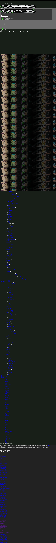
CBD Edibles (9, 192)
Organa (6, 350)
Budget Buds (8, 178)
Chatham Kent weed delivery (3, 448)
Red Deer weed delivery (3, 449)
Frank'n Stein (8, 285)
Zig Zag (6, 375)
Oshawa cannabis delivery (3, 396)
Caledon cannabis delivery (3, 408)
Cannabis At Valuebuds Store (3, 469)
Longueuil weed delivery (3, 429)
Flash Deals (10, 162)
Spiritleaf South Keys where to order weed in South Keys (7, 479)
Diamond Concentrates (11, 214)
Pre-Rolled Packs (8, 302)
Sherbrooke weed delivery (3, 432)
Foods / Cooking (11, 170)
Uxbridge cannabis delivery (3, 409)
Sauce (13, 141)
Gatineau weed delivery (3, 427)
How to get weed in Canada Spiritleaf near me (6, 475)
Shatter (5, 15)
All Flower (4, 9)
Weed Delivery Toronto (2, 392)
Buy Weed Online (2, 390)
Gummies (9, 158)
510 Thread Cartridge (7, 311)
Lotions (5, 17)
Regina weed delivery (2, 431)
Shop (2, 8)
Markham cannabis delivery (3, 420)
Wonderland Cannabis (3, 453)
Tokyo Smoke (1, 455)
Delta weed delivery (2, 447)
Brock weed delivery (2, 423)
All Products (8, 155)
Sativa (5, 359)
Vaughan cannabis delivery (3, 416)
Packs (8, 222)
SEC (9, 289)
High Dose (9, 288)
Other (13, 164)
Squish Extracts (14, 249)
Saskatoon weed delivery (3, 428)
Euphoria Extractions (10, 198)
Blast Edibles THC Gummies (11, 172)
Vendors (6, 374)
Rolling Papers (8, 304)
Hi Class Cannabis (2, 460)
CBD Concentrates (7, 317)
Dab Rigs (9, 150)
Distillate (10, 130)
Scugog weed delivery (3, 411)
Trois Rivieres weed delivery (3, 438)
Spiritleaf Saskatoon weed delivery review (5, 478)
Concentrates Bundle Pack (11, 205)
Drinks (7, 242)
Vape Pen (17, 129)
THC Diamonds (7, 367)
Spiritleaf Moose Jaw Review (3, 472)
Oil (8, 221)
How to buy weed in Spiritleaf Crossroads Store (6, 476)
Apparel (6, 313)
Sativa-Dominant (11, 156)
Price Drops (13, 131)
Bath (6, 309)
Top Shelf (10, 298)
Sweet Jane (9, 283)
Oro (9, 269)
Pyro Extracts (14, 134)
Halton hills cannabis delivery (3, 405)
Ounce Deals (14, 202)
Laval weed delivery (2, 426)
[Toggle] (11, 143)
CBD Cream (8, 193)
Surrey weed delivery (2, 424)
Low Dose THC (13, 171)
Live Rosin (20, 210)
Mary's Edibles (6, 347)
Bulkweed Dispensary (2, 393)
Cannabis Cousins (8, 189)
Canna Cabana (2, 456)
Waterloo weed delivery (3, 441)
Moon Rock (9, 277)
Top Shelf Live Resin (7, 371)
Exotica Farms (8, 258)
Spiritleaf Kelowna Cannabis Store (4, 474)
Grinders (9, 151)
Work (2, 343)
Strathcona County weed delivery (4, 450)
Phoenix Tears (6, 353)
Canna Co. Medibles (9, 188)
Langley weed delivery (3, 440)
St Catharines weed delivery (3, 439)
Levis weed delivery (2, 434)
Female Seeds (8, 260)
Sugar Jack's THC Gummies (8, 364)
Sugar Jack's (11, 196)
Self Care (4, 16)
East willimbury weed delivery (3, 418)
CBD (3, 12)
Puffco (5, 355)
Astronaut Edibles (8, 160)
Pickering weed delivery (3, 397)
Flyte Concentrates (8, 281)
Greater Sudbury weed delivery (4, 433)
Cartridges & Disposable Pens (9, 18)
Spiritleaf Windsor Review (3, 480)
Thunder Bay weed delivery (3, 446)
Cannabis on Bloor (2, 462)
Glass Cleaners (7, 336)
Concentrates (4, 14)
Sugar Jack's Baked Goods (15, 167)
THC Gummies (13, 238)
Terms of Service (2, 389)
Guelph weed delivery (3, 437)
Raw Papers (9, 153)
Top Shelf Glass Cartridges (14, 144)
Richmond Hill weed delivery (3, 442)
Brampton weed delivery (3, 414)
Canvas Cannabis (2, 457)
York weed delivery (2, 412)
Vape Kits (9, 154)
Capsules (7, 191)
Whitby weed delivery (2, 422)
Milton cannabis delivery (3, 399)
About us (2, 25)
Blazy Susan (9, 148)
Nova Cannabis (2, 464)
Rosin (23, 211)
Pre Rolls (2, 308)
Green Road (8, 287)
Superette (1, 459)
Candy (5, 13)
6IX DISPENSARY (2, 454)
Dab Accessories (10, 149)
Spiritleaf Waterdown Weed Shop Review (5, 482)
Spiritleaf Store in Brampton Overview (5, 473)
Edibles (9, 161)
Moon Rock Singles (10, 300)
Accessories (7, 19)
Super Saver (6, 365)
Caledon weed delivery (3, 407)
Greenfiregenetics (7, 337)
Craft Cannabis (10, 186)
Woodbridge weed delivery (3, 443)
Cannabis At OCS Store (3, 468)
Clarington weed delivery (3, 404)
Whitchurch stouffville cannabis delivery (5, 421)
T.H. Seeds (6, 366)
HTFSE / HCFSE (13, 140)
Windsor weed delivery (3, 430)
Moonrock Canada (11, 278)
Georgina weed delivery (3, 410)
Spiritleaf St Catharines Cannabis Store (5, 481)
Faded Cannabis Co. (7, 331)
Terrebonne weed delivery (3, 444)
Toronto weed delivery (3, 417)
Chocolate (9, 165)
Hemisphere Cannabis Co (3, 461)
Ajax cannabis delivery (3, 401)
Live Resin (19, 209)
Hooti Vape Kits (7, 342)
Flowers (9, 145)
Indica (5, 10)
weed (8, 270)
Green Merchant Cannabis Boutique (4, 465)
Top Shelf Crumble (7, 370)
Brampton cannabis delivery (3, 415)
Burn (7, 181)
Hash (8, 220)
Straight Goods (11, 227)
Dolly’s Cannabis (2, 463)
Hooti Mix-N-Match (16, 128)
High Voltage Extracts (10, 139)
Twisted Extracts (7, 372)
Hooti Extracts (11, 142)
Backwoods (9, 147)
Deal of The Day (11, 135)
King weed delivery (2, 406)
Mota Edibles (9, 194)
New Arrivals (12, 263)
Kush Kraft (12, 132)
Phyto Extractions (11, 223)
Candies (6, 315)
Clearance (6, 319)
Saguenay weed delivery (3, 436)
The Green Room (13, 157)
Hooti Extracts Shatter (12, 226)
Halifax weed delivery (2, 425)
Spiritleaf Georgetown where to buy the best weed (6, 477)
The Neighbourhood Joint (3, 458)
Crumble (7, 235)
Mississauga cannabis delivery (4, 400)
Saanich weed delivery (3, 445)
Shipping (1, 388)
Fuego (9, 138)
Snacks (7, 306)
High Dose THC (11, 159)
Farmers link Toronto (2, 466)
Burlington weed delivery (3, 413)
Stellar (5, 363)
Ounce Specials (6, 11)
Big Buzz (7, 169)
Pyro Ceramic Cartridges (8, 356)
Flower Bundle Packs (9, 271)
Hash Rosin (6, 339)
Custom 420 (8, 236)
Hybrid (10, 146)
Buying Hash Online (2, 467)
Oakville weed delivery (3, 402)
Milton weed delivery (2, 398)
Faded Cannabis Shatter (11, 259)
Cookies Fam (8, 228)
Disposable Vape (10, 182)
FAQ (2, 24)
